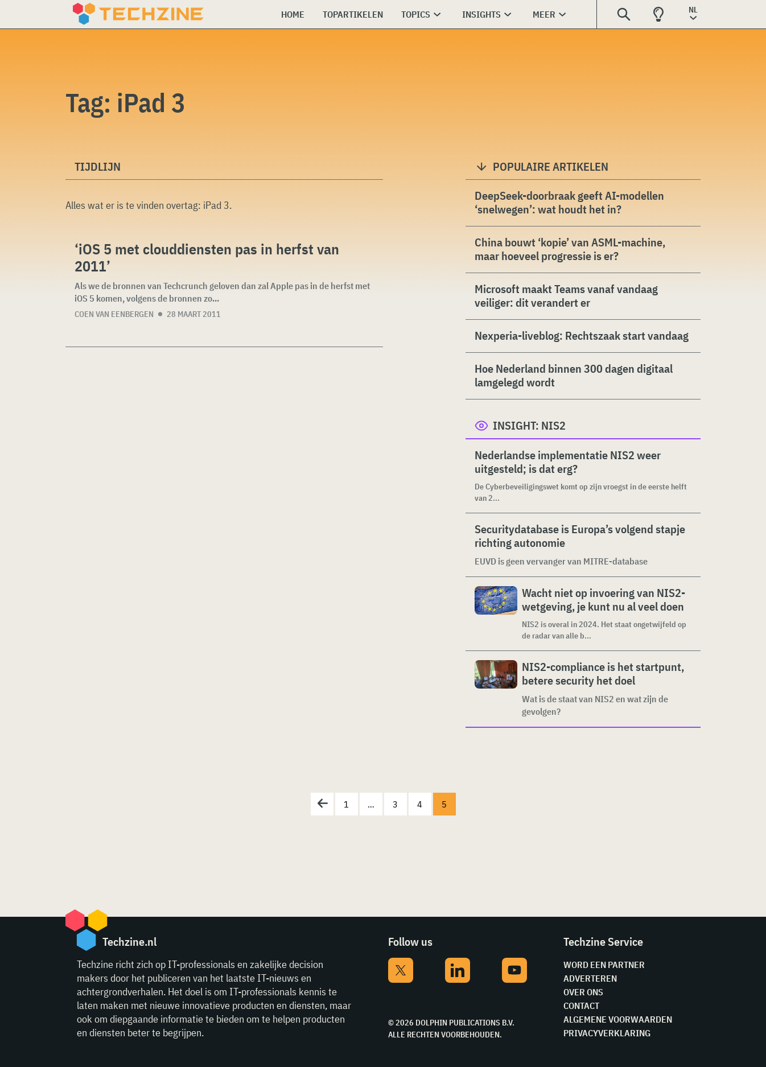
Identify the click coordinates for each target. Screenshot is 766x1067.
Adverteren (590, 978)
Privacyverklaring (606, 1033)
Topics (415, 14)
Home (292, 14)
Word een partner (604, 964)
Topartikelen (353, 14)
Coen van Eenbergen (114, 314)
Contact (581, 1005)
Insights (481, 14)
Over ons (583, 992)
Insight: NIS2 (529, 425)
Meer (544, 14)
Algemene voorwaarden (617, 1019)
